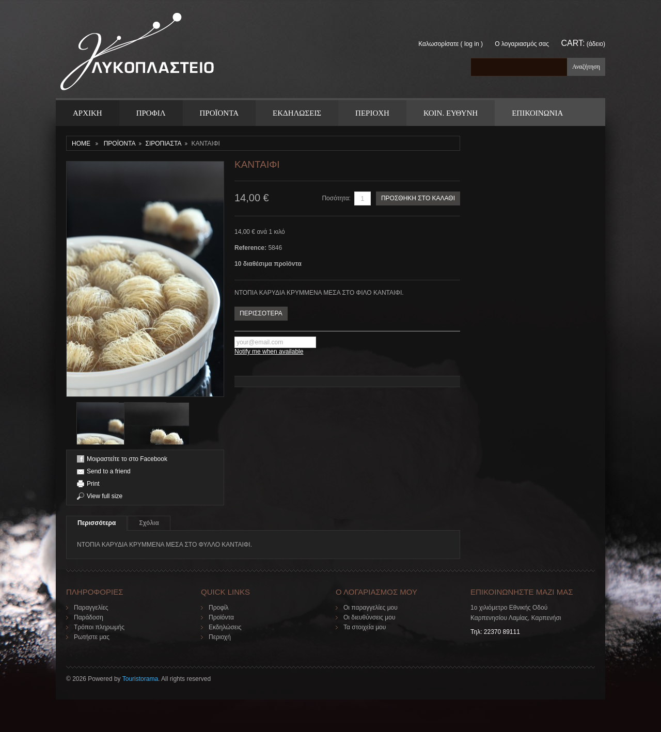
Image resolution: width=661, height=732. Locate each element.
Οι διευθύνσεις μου (369, 617)
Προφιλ (151, 113)
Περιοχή (220, 637)
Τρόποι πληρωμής (99, 627)
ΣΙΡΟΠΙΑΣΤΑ (163, 143)
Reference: (251, 247)
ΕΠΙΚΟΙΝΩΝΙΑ (537, 113)
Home (81, 143)
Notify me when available (268, 351)
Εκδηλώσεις (225, 627)
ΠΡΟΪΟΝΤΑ (219, 113)
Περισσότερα (96, 523)
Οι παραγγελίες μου (370, 607)
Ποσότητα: (336, 198)
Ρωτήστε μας (91, 637)
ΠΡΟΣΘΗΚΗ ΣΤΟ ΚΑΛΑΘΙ (418, 198)
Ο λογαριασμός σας (522, 43)
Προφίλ (219, 607)
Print (93, 483)
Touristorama (140, 678)
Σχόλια (149, 523)
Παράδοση (88, 617)
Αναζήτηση (586, 66)
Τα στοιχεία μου (364, 627)
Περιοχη (372, 113)
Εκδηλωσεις (297, 113)
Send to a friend (109, 471)
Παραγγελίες (91, 607)
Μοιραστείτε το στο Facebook (127, 459)
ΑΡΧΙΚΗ (87, 113)
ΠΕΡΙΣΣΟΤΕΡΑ (261, 313)
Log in (471, 43)
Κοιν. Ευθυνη (450, 113)
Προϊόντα (221, 617)
